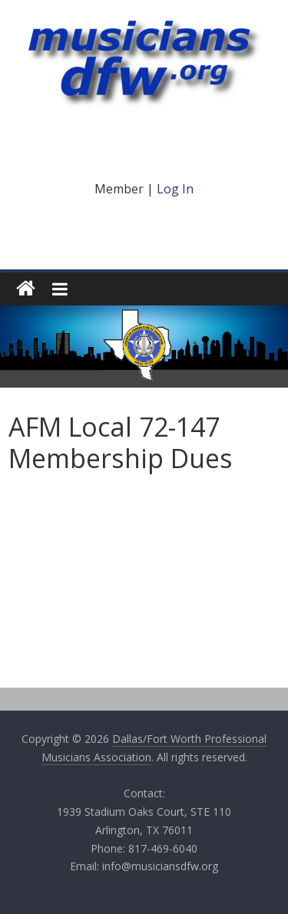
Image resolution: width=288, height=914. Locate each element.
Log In (175, 188)
